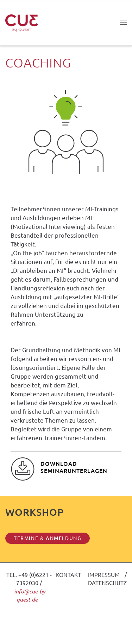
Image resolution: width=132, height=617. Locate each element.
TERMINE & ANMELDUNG (47, 538)
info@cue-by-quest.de (30, 595)
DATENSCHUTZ (107, 582)
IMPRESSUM (104, 574)
